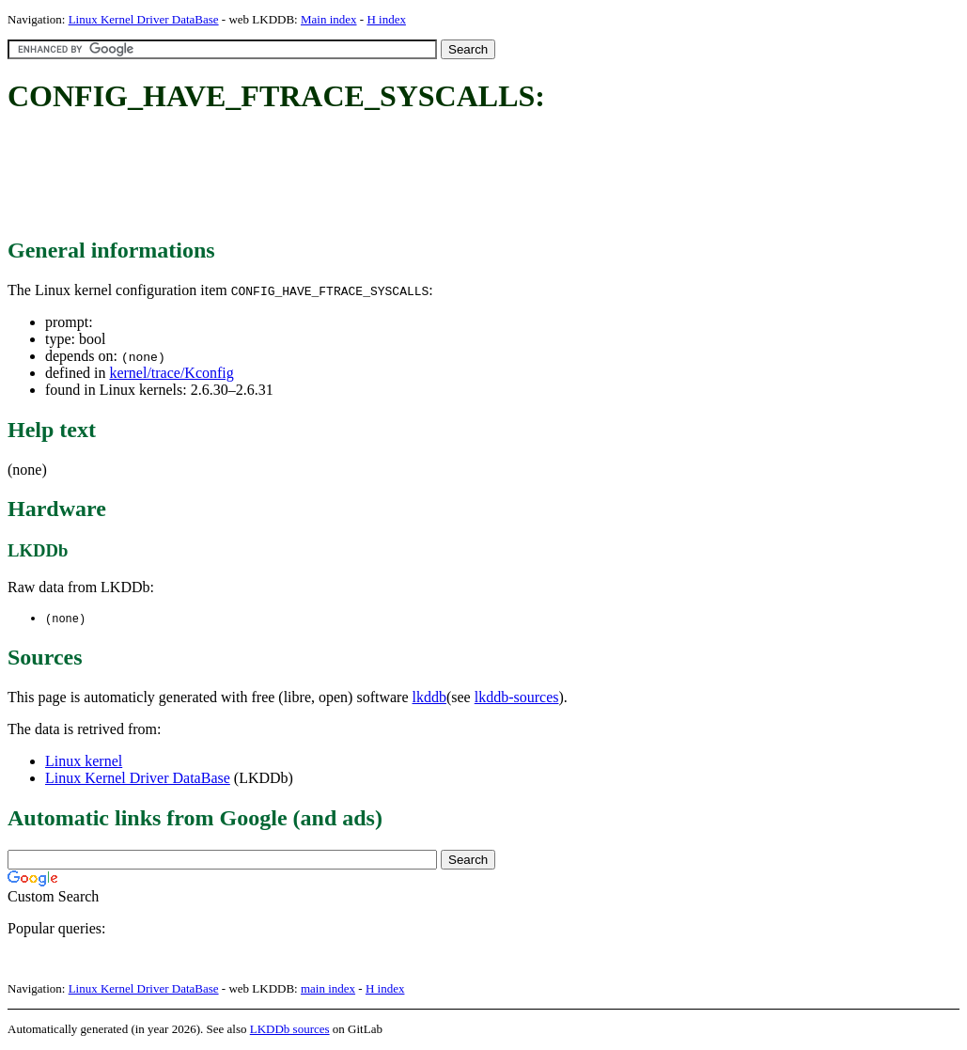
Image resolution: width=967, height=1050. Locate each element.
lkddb (429, 698)
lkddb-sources (517, 698)
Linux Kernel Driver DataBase (144, 19)
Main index (329, 19)
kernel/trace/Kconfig (171, 373)
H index (386, 19)
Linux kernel (83, 762)
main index (328, 989)
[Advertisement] (350, 176)
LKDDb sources (290, 1030)
